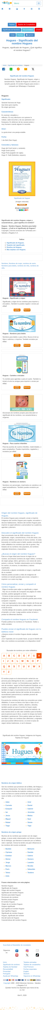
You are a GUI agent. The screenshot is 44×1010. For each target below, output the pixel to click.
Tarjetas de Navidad (10, 967)
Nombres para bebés (9, 266)
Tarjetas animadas (30, 962)
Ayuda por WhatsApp (10, 976)
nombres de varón (29, 263)
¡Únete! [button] (38, 30)
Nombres (5, 263)
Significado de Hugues (22, 198)
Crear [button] (13, 35)
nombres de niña (23, 266)
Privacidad (6, 971)
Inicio (4, 65)
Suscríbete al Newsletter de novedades (17, 945)
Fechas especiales (30, 969)
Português (6, 974)
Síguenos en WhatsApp (32, 976)
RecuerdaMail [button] (28, 30)
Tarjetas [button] (12, 24)
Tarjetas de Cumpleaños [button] (26, 24)
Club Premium (29, 967)
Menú (16, 3)
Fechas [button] (20, 35)
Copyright (7, 983)
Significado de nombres (15, 65)
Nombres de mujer (15, 263)
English (26, 971)
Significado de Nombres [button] (11, 30)
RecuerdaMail (8, 969)
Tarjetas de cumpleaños (32, 964)
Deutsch (26, 974)
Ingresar (29, 35)
